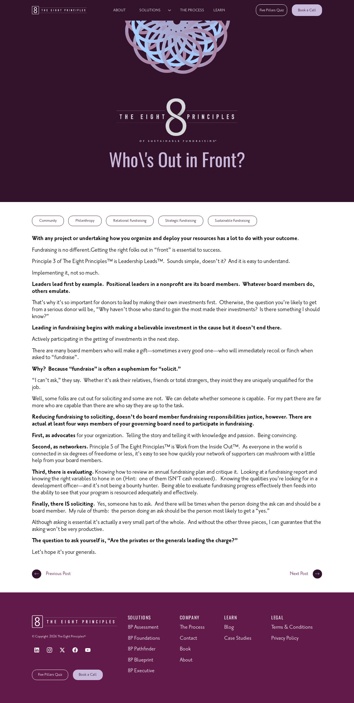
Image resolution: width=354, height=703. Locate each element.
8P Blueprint (140, 660)
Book (185, 649)
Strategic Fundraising (180, 220)
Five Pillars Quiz (272, 10)
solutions (150, 10)
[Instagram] (49, 650)
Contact (188, 638)
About (119, 10)
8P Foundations (144, 638)
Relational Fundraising (129, 220)
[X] (62, 650)
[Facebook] (75, 650)
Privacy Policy (285, 638)
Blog (229, 627)
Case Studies (237, 638)
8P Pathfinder (141, 649)
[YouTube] (88, 650)
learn (219, 10)
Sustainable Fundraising (232, 220)
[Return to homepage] (59, 10)
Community (48, 220)
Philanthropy (85, 220)
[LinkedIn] (36, 650)
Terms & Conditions (292, 627)
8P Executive (141, 671)
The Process (192, 10)
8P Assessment (143, 627)
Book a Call (307, 10)
